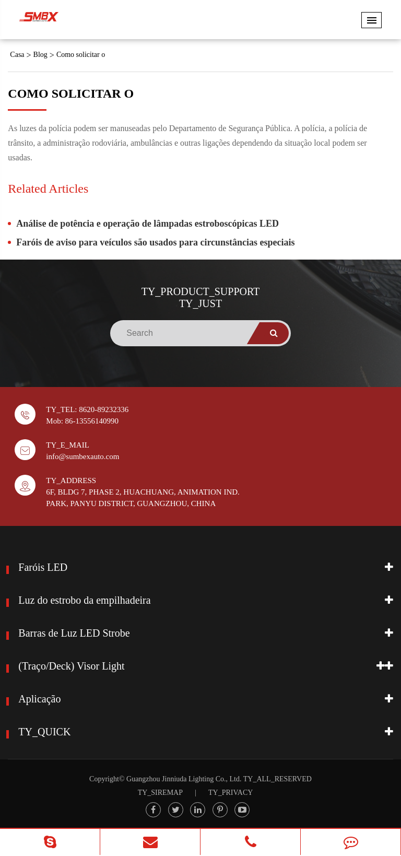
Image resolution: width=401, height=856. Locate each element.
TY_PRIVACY (230, 792)
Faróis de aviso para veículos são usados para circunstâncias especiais (155, 242)
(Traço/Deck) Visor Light (71, 666)
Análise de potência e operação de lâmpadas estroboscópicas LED (147, 223)
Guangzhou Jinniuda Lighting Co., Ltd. (183, 779)
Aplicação (39, 699)
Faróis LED (42, 567)
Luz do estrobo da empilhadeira (84, 600)
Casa (17, 54)
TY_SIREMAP (160, 792)
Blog (40, 54)
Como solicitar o (80, 54)
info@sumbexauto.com (82, 456)
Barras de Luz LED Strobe (73, 633)
